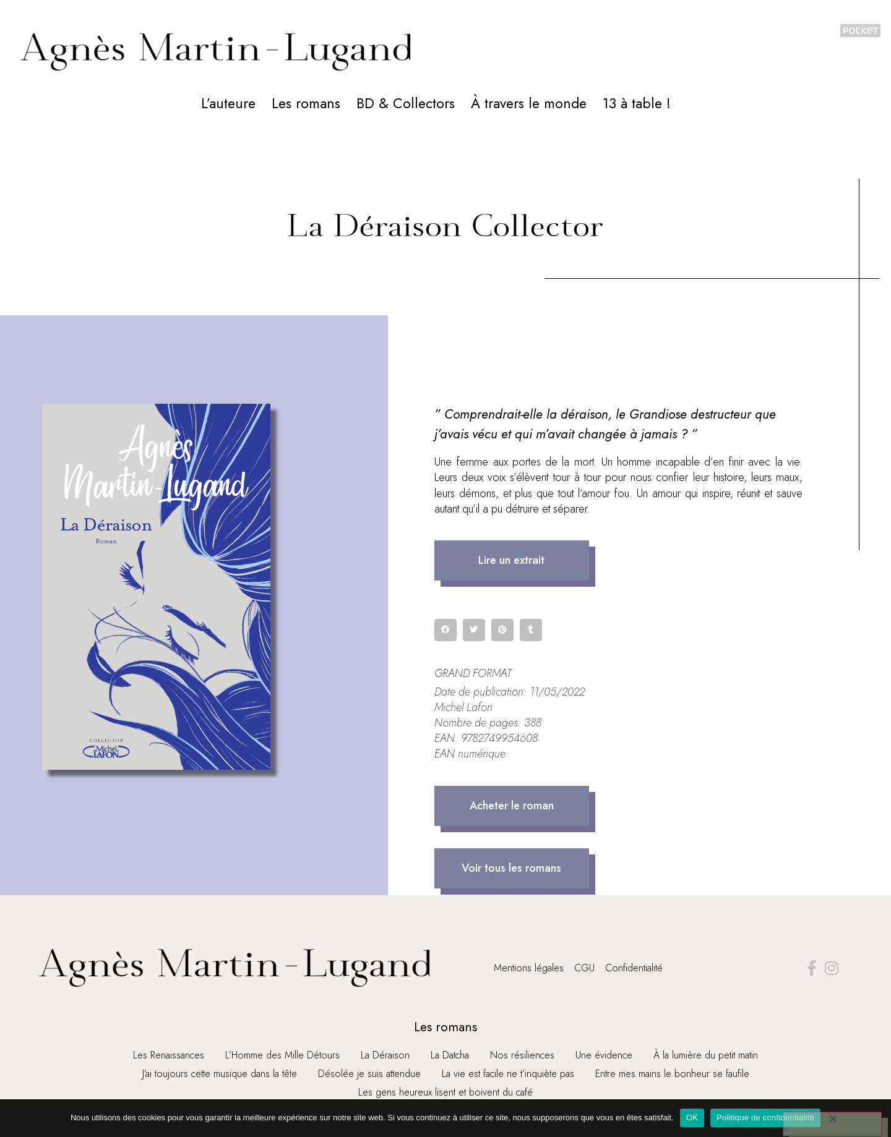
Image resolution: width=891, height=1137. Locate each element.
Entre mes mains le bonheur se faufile (672, 1074)
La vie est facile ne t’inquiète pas (508, 1074)
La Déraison (385, 1055)
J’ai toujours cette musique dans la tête (219, 1074)
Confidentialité (634, 968)
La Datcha (450, 1055)
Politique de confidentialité (765, 1117)
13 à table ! (637, 103)
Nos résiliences (522, 1055)
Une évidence (603, 1055)
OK (692, 1117)
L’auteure (228, 103)
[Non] (831, 1124)
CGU (584, 968)
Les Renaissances (168, 1055)
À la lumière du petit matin (705, 1055)
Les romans (306, 103)
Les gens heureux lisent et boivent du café (445, 1092)
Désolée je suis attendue (369, 1074)
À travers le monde (529, 103)
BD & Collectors (405, 103)
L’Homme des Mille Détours (282, 1055)
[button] (511, 560)
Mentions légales (529, 968)
